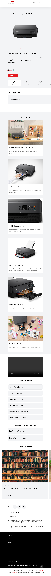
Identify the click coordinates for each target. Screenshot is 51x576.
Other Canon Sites (13, 561)
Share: (10, 507)
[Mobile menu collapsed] (42, 2)
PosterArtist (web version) (17, 418)
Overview (14, 84)
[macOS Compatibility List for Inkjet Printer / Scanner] (25, 474)
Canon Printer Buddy (16, 405)
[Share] (15, 507)
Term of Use (40, 570)
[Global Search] (39, 2)
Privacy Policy (14, 572)
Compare (40, 84)
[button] (20, 49)
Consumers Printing (16, 393)
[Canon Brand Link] (11, 2)
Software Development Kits (18, 411)
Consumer (33, 2)
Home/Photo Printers (16, 387)
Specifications (27, 84)
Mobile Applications (16, 399)
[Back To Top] (41, 566)
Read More (8, 495)
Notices (5, 490)
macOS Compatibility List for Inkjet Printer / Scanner (21, 488)
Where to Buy (13, 75)
